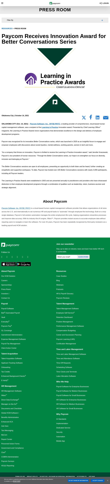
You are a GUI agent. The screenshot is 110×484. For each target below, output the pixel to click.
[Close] (107, 480)
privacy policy (16, 481)
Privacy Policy (32, 476)
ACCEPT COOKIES (98, 480)
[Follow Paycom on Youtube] (24, 257)
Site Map (92, 476)
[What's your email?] (66, 257)
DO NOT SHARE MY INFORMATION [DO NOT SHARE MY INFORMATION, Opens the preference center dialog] (78, 480)
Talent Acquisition (9, 354)
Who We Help (62, 382)
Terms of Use (20, 476)
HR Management (8, 386)
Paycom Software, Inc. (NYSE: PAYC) (16, 208)
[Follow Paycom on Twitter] (8, 257)
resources (7, 28)
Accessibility (82, 476)
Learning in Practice (50, 127)
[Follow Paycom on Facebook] (14, 257)
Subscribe (83, 257)
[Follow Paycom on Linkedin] (3, 257)
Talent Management (65, 304)
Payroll (4, 304)
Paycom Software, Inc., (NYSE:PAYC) (45, 124)
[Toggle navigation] (2, 3)
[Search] (100, 3)
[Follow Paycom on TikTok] (29, 257)
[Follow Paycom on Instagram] (19, 257)
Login (106, 3)
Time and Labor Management (69, 349)
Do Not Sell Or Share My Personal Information (57, 476)
